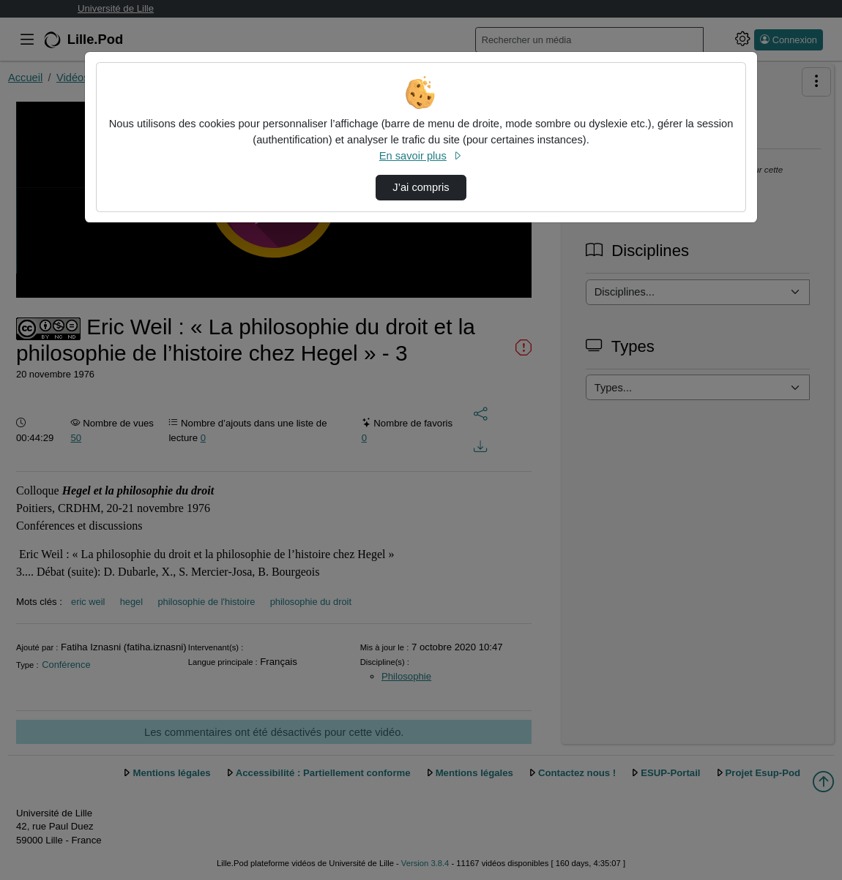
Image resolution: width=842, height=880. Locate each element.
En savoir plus (421, 156)
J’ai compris (420, 187)
